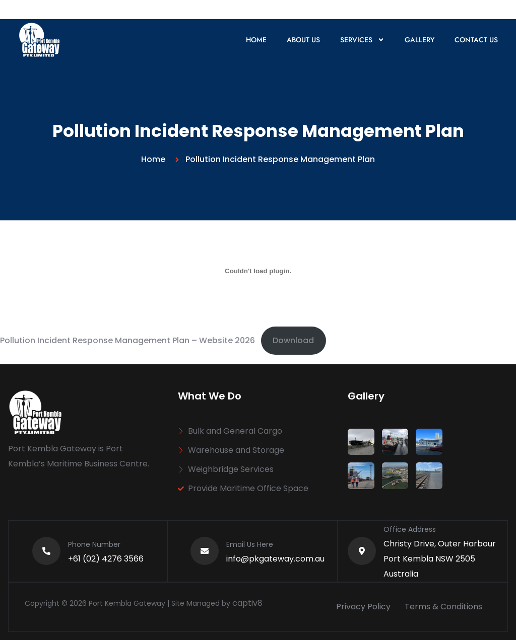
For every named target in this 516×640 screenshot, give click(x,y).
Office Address (409, 529)
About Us (303, 40)
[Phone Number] (46, 551)
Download (293, 340)
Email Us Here (249, 544)
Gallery (419, 40)
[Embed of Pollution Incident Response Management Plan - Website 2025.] (258, 270)
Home (256, 40)
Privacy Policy (363, 606)
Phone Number (94, 544)
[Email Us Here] (204, 551)
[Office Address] (362, 551)
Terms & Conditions (443, 606)
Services (362, 39)
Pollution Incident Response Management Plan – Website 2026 (127, 340)
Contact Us (476, 40)
